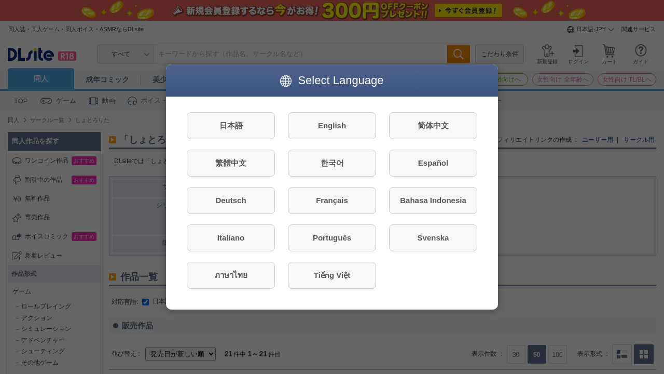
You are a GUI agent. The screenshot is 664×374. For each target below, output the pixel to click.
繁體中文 (230, 162)
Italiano (231, 237)
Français (332, 200)
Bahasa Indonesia (433, 200)
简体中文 (433, 125)
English (332, 125)
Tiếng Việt (332, 275)
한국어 (332, 162)
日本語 (231, 125)
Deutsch (230, 200)
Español (433, 162)
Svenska (433, 237)
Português (332, 237)
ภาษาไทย (231, 275)
